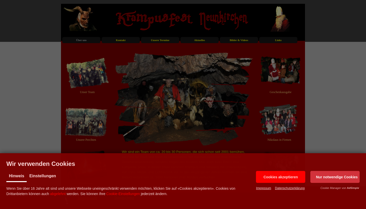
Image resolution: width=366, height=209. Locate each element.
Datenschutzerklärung (290, 188)
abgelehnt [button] (58, 194)
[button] (280, 177)
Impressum (263, 188)
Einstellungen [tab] (42, 176)
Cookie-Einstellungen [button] (123, 194)
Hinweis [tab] (16, 176)
